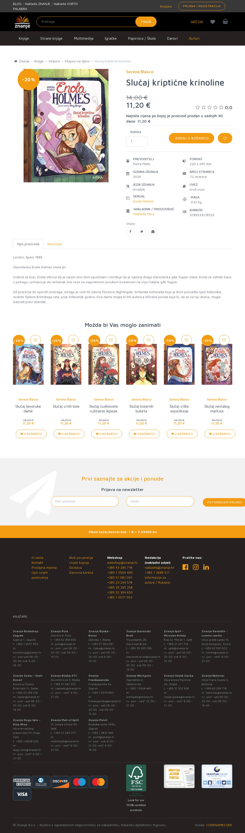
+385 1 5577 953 (119, 597)
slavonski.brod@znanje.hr (143, 656)
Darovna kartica (81, 572)
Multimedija (83, 38)
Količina (135, 132)
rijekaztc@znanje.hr (68, 688)
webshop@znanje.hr (122, 562)
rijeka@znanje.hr (104, 648)
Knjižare (165, 6)
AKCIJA (197, 22)
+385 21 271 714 (177, 644)
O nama (37, 557)
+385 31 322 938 (178, 688)
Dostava (75, 567)
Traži (146, 22)
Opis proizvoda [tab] (28, 244)
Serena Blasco (28, 399)
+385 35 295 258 (120, 587)
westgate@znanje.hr (139, 697)
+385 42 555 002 (215, 648)
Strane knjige (51, 38)
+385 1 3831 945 (102, 733)
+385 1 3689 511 (157, 572)
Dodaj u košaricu (191, 138)
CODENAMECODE (219, 825)
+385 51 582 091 (119, 577)
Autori (194, 38)
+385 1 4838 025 (27, 741)
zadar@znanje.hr (28, 697)
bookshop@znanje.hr (27, 652)
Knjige (24, 38)
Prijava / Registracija (201, 6)
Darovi (172, 38)
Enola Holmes (143, 201)
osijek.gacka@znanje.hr (179, 697)
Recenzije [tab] (54, 244)
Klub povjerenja (81, 557)
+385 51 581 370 (65, 684)
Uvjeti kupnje (79, 562)
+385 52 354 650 (120, 592)
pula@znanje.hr (65, 644)
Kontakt (37, 562)
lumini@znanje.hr (217, 652)
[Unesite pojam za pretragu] (97, 22)
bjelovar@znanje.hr (219, 692)
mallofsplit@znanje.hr (65, 741)
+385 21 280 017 (65, 733)
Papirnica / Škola (142, 38)
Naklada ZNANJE (37, 4)
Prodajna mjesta (44, 567)
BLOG (17, 4)
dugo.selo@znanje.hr (27, 750)
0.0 (213, 107)
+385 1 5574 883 (102, 692)
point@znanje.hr (104, 737)
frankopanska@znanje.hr (104, 701)
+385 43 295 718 (119, 567)
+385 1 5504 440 (120, 572)
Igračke (111, 38)
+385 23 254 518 (119, 582)
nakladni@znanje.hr (159, 567)
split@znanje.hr (178, 648)
